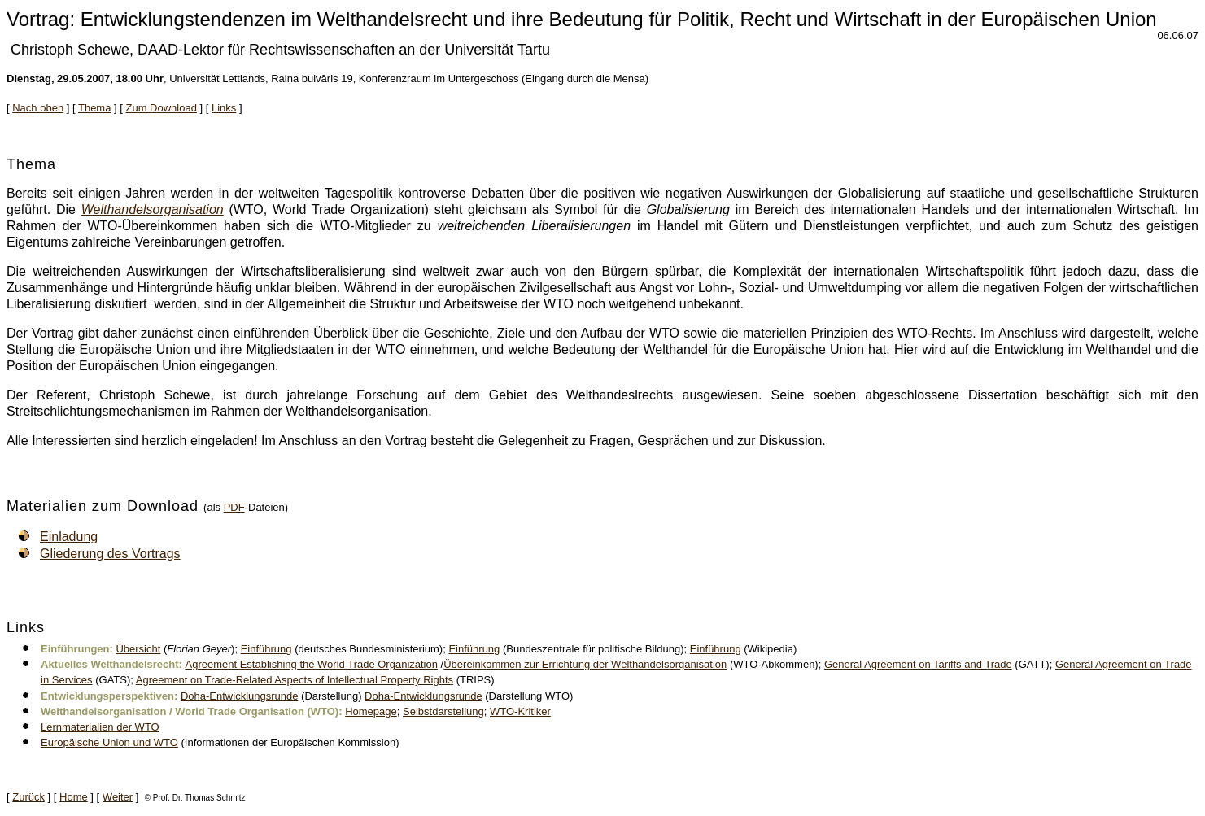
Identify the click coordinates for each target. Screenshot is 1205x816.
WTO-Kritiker (520, 711)
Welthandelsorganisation (152, 209)
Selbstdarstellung (443, 711)
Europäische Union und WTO (109, 742)
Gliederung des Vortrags (110, 554)
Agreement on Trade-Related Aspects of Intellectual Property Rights (294, 680)
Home (73, 797)
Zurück (28, 797)
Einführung (266, 649)
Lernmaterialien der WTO (100, 727)
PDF (234, 507)
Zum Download (161, 108)
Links (224, 108)
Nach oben (37, 108)
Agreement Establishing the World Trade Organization (311, 664)
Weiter (118, 797)
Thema (94, 108)
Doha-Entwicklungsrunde (240, 696)
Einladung (69, 536)
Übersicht (138, 649)
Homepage (371, 711)
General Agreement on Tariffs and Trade (918, 664)
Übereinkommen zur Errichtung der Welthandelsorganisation (585, 664)
